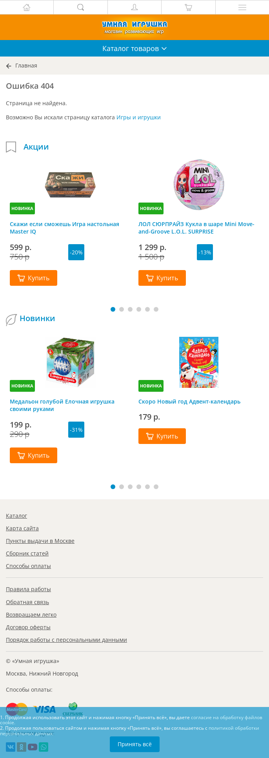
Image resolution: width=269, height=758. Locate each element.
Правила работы (28, 589)
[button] (113, 309)
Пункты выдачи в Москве (40, 540)
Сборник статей (27, 553)
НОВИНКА (22, 208)
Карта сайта (22, 528)
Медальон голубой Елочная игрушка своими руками (62, 405)
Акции (36, 146)
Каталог (16, 515)
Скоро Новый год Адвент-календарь (189, 401)
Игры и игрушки (138, 117)
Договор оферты (28, 627)
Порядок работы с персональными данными (66, 639)
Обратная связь (27, 602)
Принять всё (135, 744)
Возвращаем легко (31, 614)
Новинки (37, 318)
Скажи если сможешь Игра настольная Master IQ (64, 227)
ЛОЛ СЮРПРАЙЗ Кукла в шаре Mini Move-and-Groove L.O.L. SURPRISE (196, 227)
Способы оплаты (28, 566)
